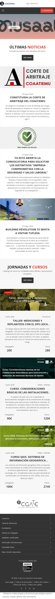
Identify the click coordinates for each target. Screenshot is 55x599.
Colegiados (47, 11)
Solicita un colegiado (10, 533)
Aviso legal (9, 582)
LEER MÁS (14, 29)
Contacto (5, 518)
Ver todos (27, 280)
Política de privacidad (24, 582)
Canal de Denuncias (9, 523)
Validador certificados (10, 538)
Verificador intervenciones (12, 542)
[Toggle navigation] (3, 10)
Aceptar (47, 597)
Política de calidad (35, 585)
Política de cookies (41, 582)
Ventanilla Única (8, 547)
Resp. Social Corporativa (11, 552)
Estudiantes (6, 528)
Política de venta (19, 585)
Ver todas (28, 58)
